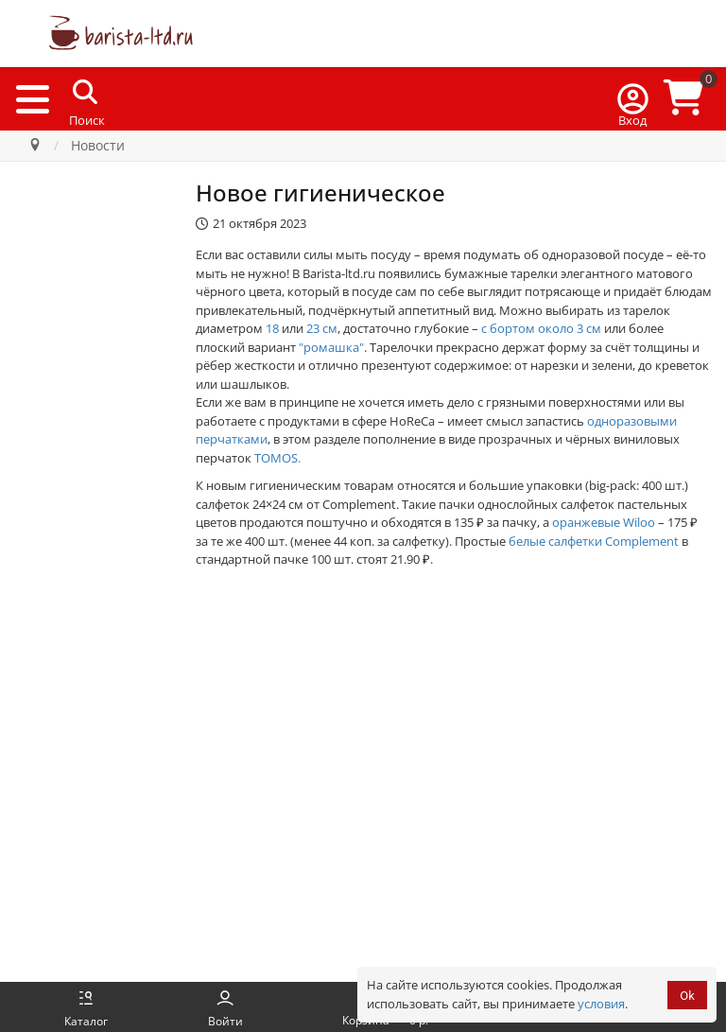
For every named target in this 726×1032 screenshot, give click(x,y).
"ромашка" (331, 347)
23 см (321, 328)
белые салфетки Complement (594, 541)
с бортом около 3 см (541, 328)
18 (272, 328)
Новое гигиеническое (320, 192)
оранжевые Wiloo (603, 522)
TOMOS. (277, 457)
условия (601, 1003)
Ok (687, 995)
